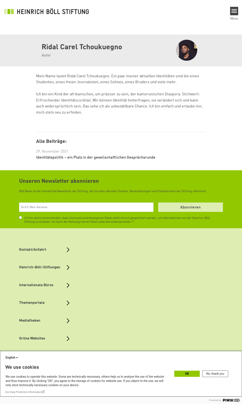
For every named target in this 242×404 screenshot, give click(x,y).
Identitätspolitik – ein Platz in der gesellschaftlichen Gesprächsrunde (95, 157)
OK (187, 373)
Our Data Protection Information (23, 392)
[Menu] (234, 11)
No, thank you (215, 373)
